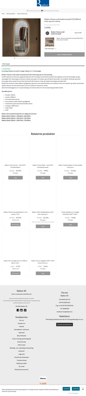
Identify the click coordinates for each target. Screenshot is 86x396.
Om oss (21, 320)
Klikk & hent (21, 345)
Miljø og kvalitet (21, 363)
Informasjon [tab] (6, 64)
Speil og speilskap (10, 14)
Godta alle (76, 388)
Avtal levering (21, 342)
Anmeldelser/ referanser (21, 329)
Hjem (3, 13)
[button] (14, 58)
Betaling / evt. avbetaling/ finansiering (21, 348)
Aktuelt (21, 326)
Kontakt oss (21, 323)
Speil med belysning (21, 14)
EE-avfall (21, 366)
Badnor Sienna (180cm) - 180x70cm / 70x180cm (16, 120)
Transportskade (22, 360)
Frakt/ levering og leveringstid (21, 339)
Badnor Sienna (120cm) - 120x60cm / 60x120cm (16, 116)
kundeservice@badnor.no (64, 311)
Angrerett (21, 354)
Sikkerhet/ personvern (21, 369)
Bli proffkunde (21, 335)
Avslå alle (66, 388)
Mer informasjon (49, 48)
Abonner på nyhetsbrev (64, 324)
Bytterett (21, 351)
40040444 (66, 308)
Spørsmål (21, 332)
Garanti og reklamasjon (21, 357)
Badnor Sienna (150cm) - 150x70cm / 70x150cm (16, 118)
